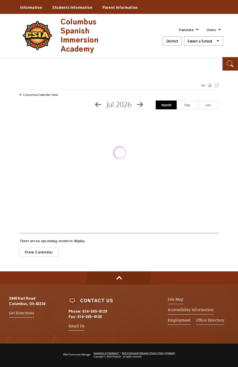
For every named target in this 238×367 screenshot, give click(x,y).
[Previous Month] (98, 104)
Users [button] (211, 30)
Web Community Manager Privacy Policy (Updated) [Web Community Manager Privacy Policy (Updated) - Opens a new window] (148, 353)
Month (166, 105)
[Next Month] (139, 104)
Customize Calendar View (40, 95)
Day (187, 105)
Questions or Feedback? (106, 353)
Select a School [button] (199, 41)
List (208, 105)
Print (210, 85)
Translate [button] (186, 30)
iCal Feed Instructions (203, 85)
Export (216, 85)
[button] (230, 64)
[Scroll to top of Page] (119, 278)
